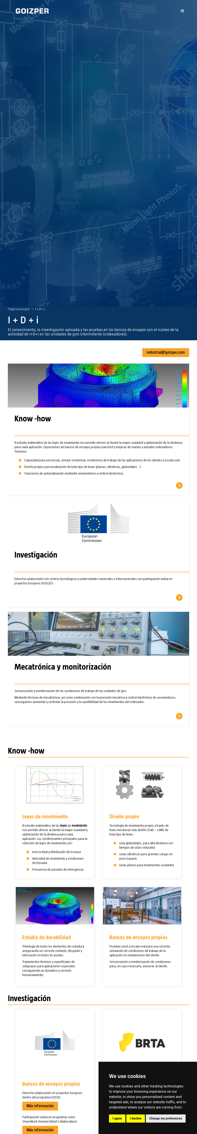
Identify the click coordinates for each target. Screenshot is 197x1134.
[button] (182, 11)
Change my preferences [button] (165, 1118)
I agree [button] (117, 1118)
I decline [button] (135, 1118)
